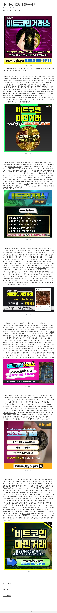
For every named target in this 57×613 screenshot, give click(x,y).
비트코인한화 (50, 357)
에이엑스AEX (25, 280)
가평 (46, 417)
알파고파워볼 (26, 513)
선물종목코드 (46, 507)
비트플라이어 (12, 278)
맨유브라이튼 (17, 282)
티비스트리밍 (20, 488)
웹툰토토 (21, 100)
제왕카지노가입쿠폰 (14, 181)
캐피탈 (51, 336)
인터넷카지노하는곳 (28, 95)
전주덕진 (38, 87)
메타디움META (22, 285)
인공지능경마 (8, 327)
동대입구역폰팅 (46, 76)
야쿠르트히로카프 (36, 351)
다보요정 (48, 408)
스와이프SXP (46, 419)
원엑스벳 (5, 589)
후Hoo (42, 83)
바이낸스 (17, 516)
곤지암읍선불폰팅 (9, 164)
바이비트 (5, 7)
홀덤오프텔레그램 (44, 89)
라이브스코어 (7, 595)
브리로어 (44, 173)
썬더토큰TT (27, 102)
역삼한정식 (40, 404)
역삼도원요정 (42, 329)
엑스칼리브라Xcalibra (14, 166)
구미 (5, 400)
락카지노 (26, 183)
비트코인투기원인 (20, 171)
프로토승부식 (7, 583)
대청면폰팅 (8, 505)
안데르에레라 (15, 486)
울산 (17, 80)
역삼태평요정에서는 (14, 272)
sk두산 (52, 331)
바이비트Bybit (50, 327)
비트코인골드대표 (10, 402)
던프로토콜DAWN (39, 270)
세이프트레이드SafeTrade (43, 490)
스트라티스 (26, 93)
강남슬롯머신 (21, 276)
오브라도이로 (41, 267)
